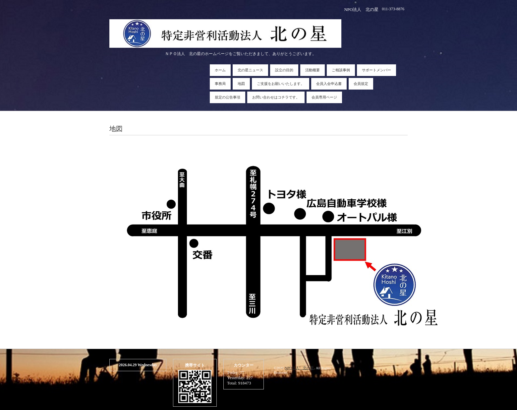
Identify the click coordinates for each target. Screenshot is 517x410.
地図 (241, 84)
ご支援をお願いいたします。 (280, 84)
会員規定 (361, 84)
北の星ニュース (250, 70)
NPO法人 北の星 (299, 368)
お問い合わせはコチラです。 (276, 97)
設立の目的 (284, 70)
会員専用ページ (324, 97)
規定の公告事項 (227, 97)
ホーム (220, 70)
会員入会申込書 (329, 84)
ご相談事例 (341, 70)
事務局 (220, 84)
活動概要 (312, 70)
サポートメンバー (376, 70)
